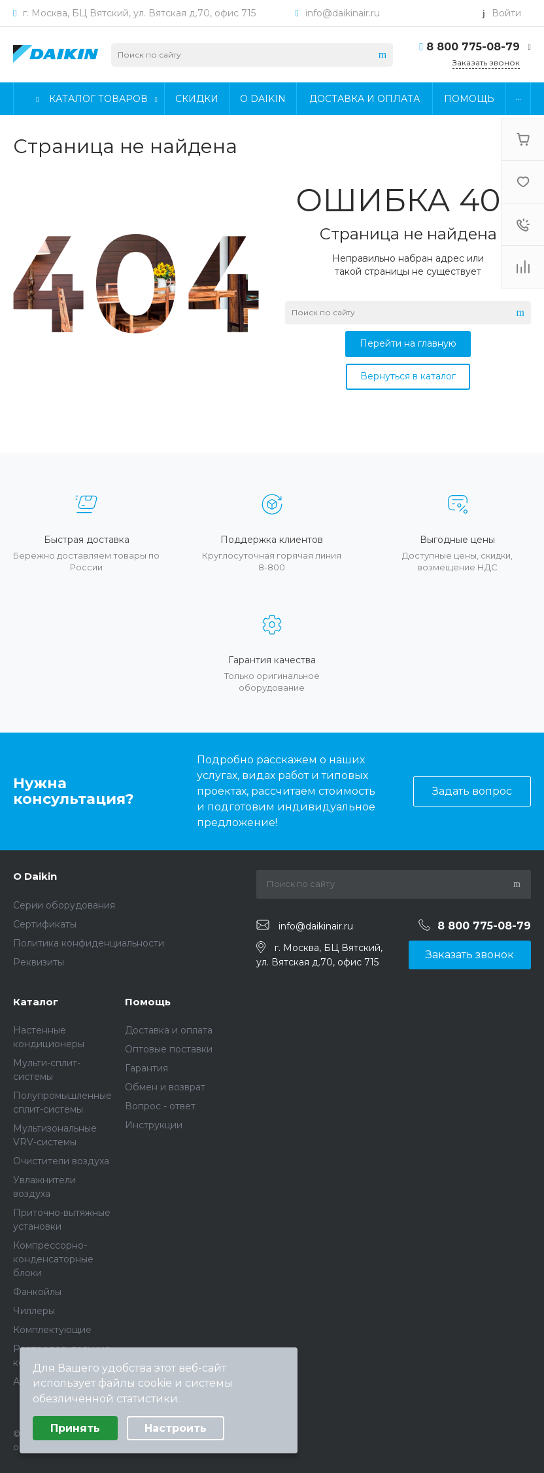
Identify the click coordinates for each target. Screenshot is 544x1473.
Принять (75, 1428)
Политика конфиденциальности (88, 943)
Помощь (148, 1002)
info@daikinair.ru (342, 13)
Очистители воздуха (61, 1161)
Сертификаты (44, 924)
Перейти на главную (408, 343)
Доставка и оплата (168, 1030)
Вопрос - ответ (160, 1106)
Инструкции (153, 1125)
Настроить (175, 1428)
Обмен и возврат (165, 1087)
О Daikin (35, 876)
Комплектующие (52, 1330)
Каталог (35, 1002)
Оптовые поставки (168, 1049)
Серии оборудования (64, 905)
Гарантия (146, 1068)
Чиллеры (34, 1311)
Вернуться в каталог (408, 376)
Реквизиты (38, 962)
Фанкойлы (37, 1292)
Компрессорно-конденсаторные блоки (53, 1259)
